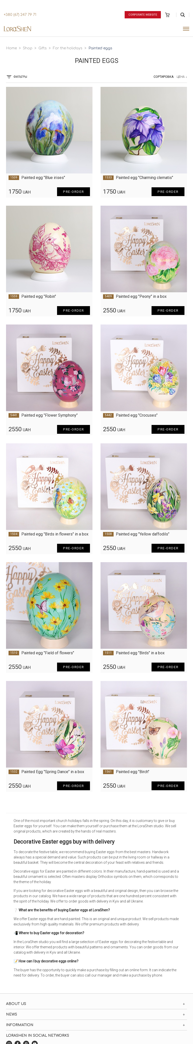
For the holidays (67, 48)
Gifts (42, 48)
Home (11, 48)
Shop (27, 48)
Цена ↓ (182, 77)
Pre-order (72, 192)
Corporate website (141, 14)
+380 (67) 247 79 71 (20, 15)
